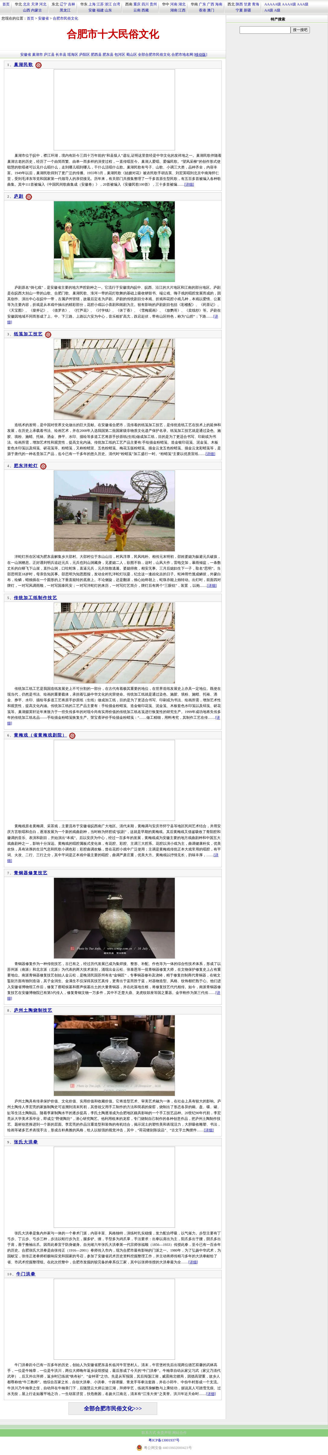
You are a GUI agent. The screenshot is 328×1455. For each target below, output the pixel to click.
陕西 (239, 4)
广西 (210, 4)
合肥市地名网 (182, 54)
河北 (42, 4)
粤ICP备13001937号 (164, 1440)
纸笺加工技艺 (28, 334)
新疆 (247, 10)
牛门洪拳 (26, 1274)
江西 (182, 10)
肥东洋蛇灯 (26, 466)
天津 (34, 4)
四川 (145, 4)
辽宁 (63, 4)
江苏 (100, 4)
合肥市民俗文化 (65, 18)
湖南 (173, 10)
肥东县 (108, 54)
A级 (277, 10)
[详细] (189, 184)
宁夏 (239, 10)
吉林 (71, 4)
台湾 (116, 4)
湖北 (182, 4)
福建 (100, 10)
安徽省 (43, 18)
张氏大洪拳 (26, 1142)
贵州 (153, 4)
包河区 (119, 54)
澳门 (210, 10)
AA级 (268, 10)
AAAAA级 (272, 4)
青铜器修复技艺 (31, 873)
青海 (255, 4)
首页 (6, 4)
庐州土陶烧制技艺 (33, 1010)
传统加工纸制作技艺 (35, 598)
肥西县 (96, 54)
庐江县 (49, 54)
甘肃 (247, 4)
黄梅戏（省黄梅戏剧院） (40, 735)
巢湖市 (37, 54)
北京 (26, 4)
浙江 (108, 4)
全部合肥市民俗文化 (154, 54)
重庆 (137, 4)
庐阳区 (84, 54)
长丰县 (61, 54)
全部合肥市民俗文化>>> (113, 1409)
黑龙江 (65, 10)
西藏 (145, 10)
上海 (92, 4)
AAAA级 (289, 4)
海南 (218, 4)
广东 (202, 4)
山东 (108, 10)
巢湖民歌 (23, 64)
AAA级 (302, 4)
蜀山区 (131, 54)
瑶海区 (72, 54)
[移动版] (200, 54)
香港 (202, 10)
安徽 (92, 10)
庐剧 (19, 196)
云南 (137, 10)
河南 (173, 4)
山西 (26, 10)
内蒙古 (36, 10)
